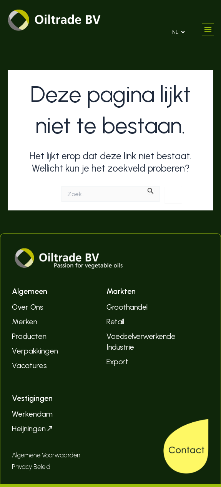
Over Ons (27, 307)
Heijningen (33, 428)
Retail (115, 321)
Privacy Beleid (31, 466)
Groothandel (127, 307)
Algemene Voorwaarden (46, 455)
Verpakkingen (35, 350)
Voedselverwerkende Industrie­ (140, 342)
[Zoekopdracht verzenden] (150, 190)
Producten (29, 336)
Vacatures (29, 365)
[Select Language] (178, 32)
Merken (24, 321)
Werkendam (32, 414)
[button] (208, 29)
